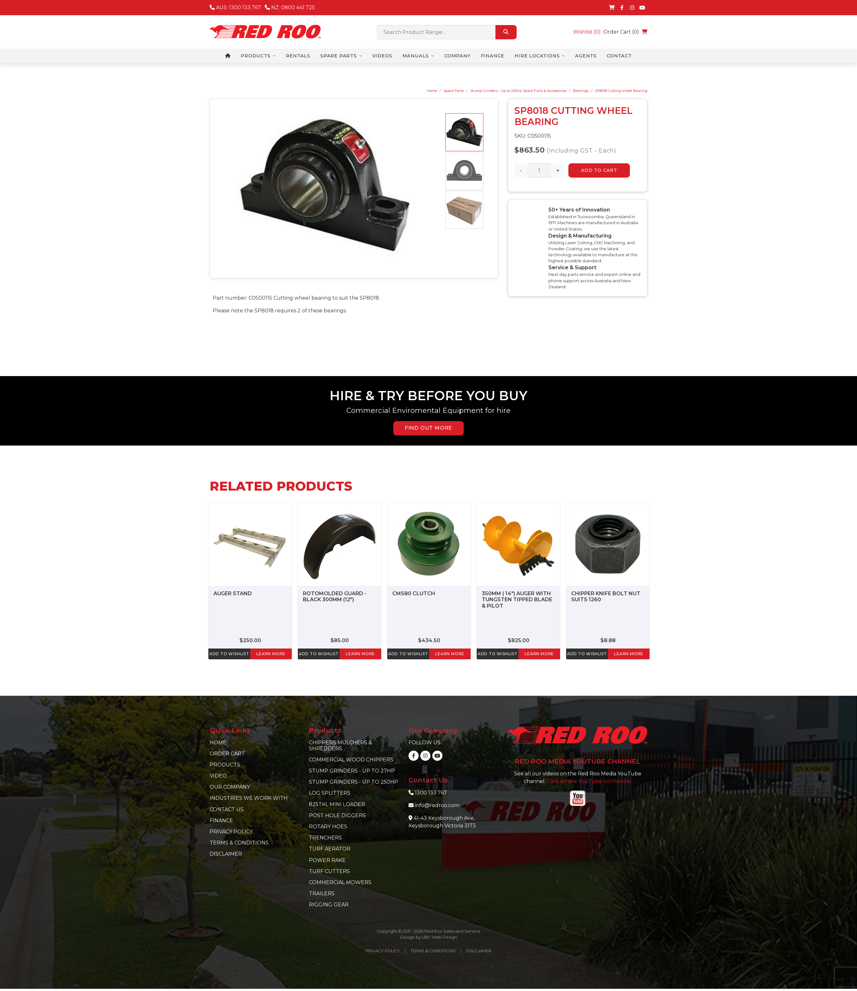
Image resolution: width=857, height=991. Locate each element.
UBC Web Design (439, 937)
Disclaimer (226, 854)
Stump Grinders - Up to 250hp (353, 782)
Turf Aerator (329, 849)
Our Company (230, 787)
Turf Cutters (329, 871)
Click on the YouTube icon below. (589, 781)
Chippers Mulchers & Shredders (340, 746)
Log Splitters (329, 793)
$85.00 (339, 640)
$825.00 (518, 640)
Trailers (322, 893)
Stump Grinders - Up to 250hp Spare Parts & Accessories (518, 90)
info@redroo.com (437, 805)
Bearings (581, 90)
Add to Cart (599, 170)
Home (432, 90)
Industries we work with (249, 798)
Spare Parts (453, 90)
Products (225, 765)
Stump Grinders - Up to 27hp (352, 771)
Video (218, 776)
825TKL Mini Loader (337, 804)
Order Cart (227, 754)
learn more (270, 653)
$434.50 (429, 640)
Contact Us (227, 809)
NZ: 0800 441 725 (290, 7)
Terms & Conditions (239, 843)
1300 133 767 (431, 793)
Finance (221, 821)
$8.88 (608, 640)
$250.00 (250, 640)
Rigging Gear (329, 905)
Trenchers (325, 838)
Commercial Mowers (340, 882)
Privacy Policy (231, 832)
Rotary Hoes (328, 827)
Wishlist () (587, 32)
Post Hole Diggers (337, 815)
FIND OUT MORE (428, 428)
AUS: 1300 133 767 (235, 7)
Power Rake (327, 860)
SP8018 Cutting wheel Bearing (621, 90)
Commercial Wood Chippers (351, 760)
